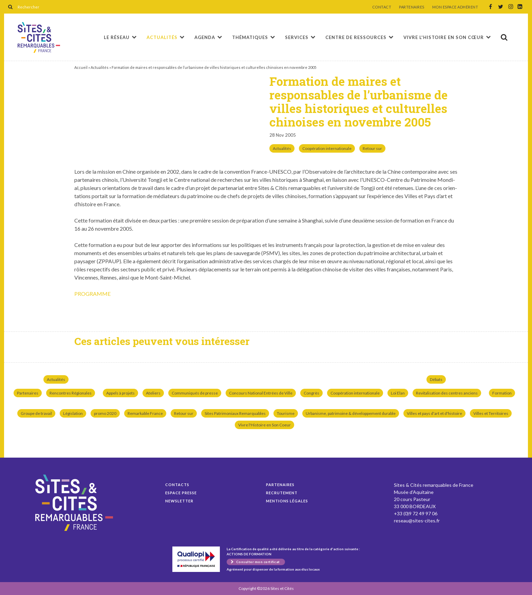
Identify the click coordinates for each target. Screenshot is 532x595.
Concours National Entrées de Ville (260, 393)
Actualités (162, 37)
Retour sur (372, 148)
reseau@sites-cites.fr (417, 520)
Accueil (81, 67)
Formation (502, 393)
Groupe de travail (36, 413)
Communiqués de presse (195, 393)
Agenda (204, 37)
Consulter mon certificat (258, 562)
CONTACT (382, 7)
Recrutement (282, 493)
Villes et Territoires (490, 413)
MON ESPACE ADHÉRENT (455, 7)
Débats (436, 379)
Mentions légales (287, 501)
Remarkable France (145, 413)
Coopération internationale (327, 148)
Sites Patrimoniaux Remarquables (235, 413)
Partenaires (27, 393)
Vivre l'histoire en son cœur (443, 37)
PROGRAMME (92, 293)
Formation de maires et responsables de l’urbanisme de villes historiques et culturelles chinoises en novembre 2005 (39, 37)
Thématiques (250, 37)
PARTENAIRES (411, 7)
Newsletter (179, 501)
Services (296, 37)
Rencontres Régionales (71, 393)
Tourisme (285, 413)
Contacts (177, 484)
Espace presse (181, 493)
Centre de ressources (355, 37)
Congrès (311, 393)
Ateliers (153, 393)
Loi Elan (398, 393)
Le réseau (117, 37)
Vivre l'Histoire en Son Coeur (264, 424)
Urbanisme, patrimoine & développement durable (351, 413)
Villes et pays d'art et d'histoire (434, 413)
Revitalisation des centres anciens (447, 393)
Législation (73, 413)
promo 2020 (105, 413)
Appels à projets (120, 393)
